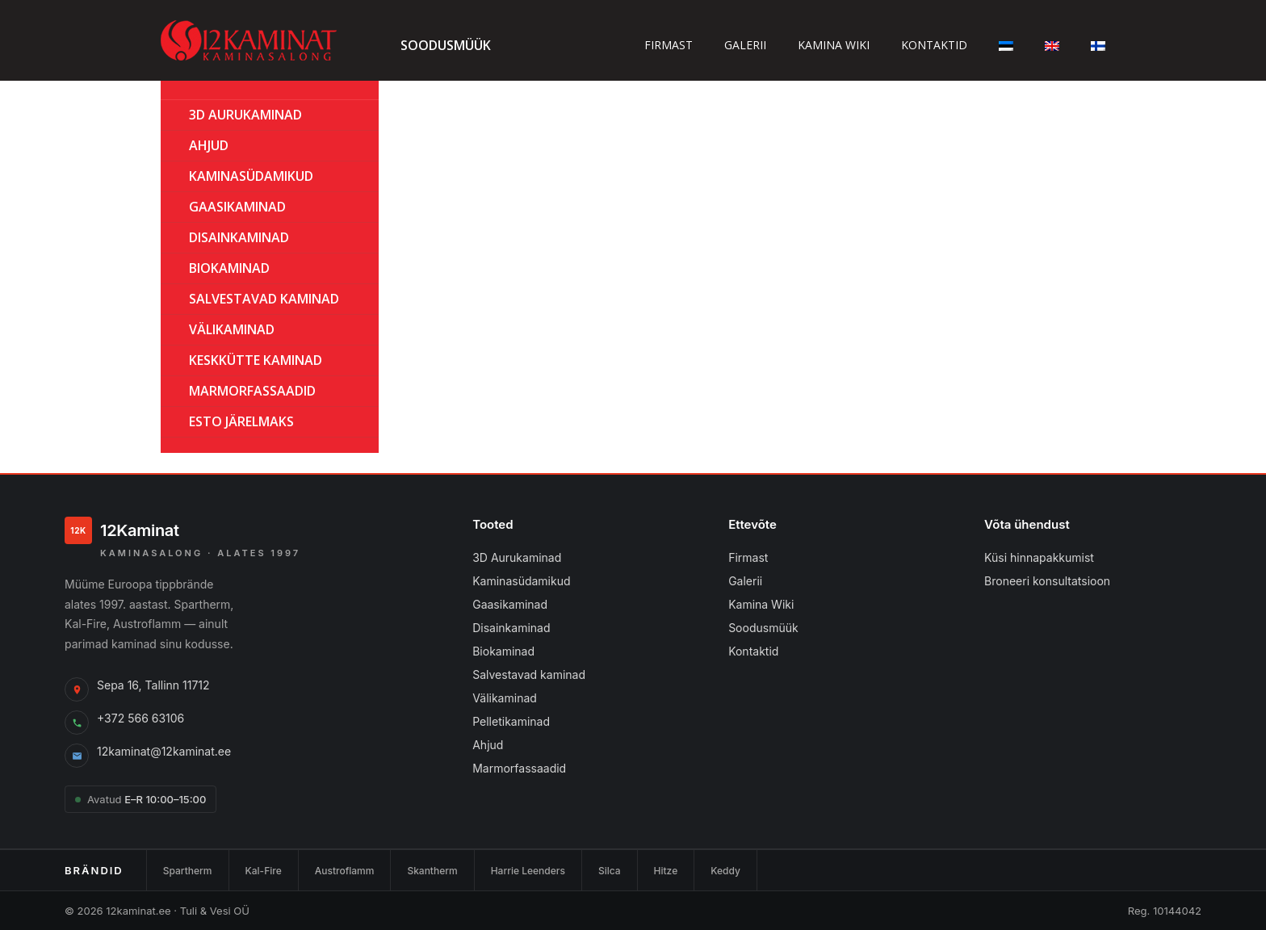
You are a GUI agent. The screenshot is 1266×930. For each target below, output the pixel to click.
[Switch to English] (1052, 44)
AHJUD (208, 145)
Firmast (668, 44)
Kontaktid (934, 44)
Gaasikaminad (509, 604)
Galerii (745, 44)
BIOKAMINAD (229, 268)
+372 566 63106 (140, 718)
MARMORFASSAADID (252, 391)
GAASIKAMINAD (237, 207)
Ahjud (487, 745)
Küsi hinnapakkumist (1039, 557)
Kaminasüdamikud (251, 176)
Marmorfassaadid (519, 768)
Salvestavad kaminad (264, 299)
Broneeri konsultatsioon (1047, 581)
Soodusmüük (445, 45)
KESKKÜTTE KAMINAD (255, 360)
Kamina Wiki (761, 604)
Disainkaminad (239, 237)
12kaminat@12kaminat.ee (164, 751)
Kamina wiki (834, 44)
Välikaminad (232, 329)
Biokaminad (503, 651)
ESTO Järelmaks (241, 421)
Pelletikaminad (511, 721)
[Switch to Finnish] (1098, 44)
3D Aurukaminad (245, 115)
